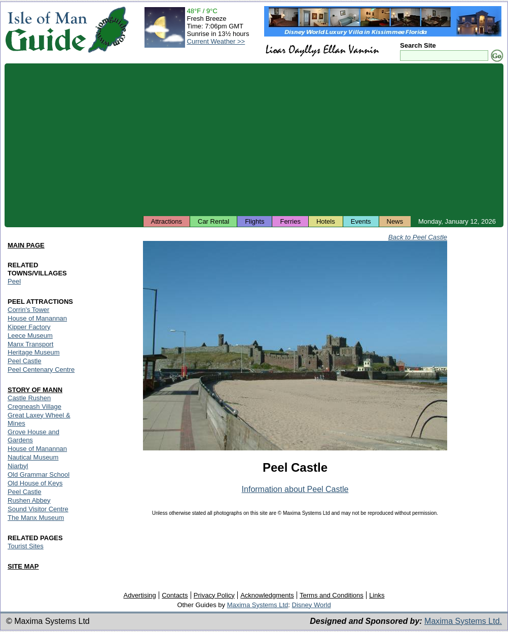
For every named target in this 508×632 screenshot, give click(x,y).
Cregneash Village (34, 406)
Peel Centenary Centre (41, 369)
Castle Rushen (29, 398)
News (395, 221)
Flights (254, 221)
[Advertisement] (254, 139)
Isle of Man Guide (46, 30)
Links (376, 595)
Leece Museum (30, 335)
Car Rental (213, 221)
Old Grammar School (38, 474)
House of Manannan (37, 318)
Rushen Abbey (29, 500)
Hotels (325, 221)
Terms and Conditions (332, 595)
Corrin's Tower (28, 309)
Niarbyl (18, 466)
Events (361, 221)
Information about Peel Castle (295, 489)
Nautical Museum (33, 457)
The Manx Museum (36, 517)
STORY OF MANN (35, 390)
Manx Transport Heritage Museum (34, 348)
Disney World (311, 605)
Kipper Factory (29, 327)
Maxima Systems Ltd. (463, 621)
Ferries (290, 221)
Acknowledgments (267, 595)
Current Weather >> (216, 41)
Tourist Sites (26, 546)
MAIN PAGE (26, 245)
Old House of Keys (35, 483)
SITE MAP (23, 566)
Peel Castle (24, 361)
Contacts (175, 595)
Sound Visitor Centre (38, 509)
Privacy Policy (214, 595)
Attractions (166, 221)
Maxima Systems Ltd (257, 605)
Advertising (139, 595)
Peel (14, 281)
